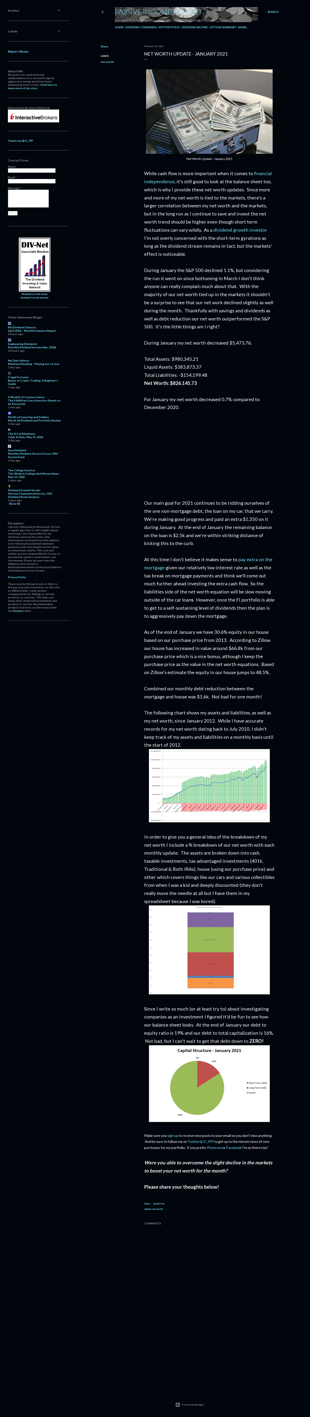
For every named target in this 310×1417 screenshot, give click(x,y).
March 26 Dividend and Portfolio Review (34, 420)
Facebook (234, 1147)
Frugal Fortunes (18, 377)
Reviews (18, 610)
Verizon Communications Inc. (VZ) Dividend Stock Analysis (30, 495)
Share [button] (104, 46)
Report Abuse (18, 51)
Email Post (159, 1203)
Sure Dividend (17, 450)
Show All (14, 503)
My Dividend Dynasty (22, 327)
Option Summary (223, 27)
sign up (172, 1135)
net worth (107, 61)
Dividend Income (195, 27)
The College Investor (21, 470)
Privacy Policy (17, 577)
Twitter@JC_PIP (201, 1141)
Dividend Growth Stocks (35, 294)
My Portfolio (169, 27)
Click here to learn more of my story (32, 86)
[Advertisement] (209, 455)
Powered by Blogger (189, 1404)
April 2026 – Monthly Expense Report (32, 330)
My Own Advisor (18, 360)
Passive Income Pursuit (158, 11)
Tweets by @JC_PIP (20, 140)
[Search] (273, 12)
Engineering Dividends (22, 344)
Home (119, 27)
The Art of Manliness (21, 433)
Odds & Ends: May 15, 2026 (25, 437)
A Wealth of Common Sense (26, 397)
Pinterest (214, 1147)
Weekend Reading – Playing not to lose (33, 364)
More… (243, 27)
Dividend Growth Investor (35, 297)
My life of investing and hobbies (28, 417)
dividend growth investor (240, 230)
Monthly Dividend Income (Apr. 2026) (32, 347)
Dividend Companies (141, 27)
